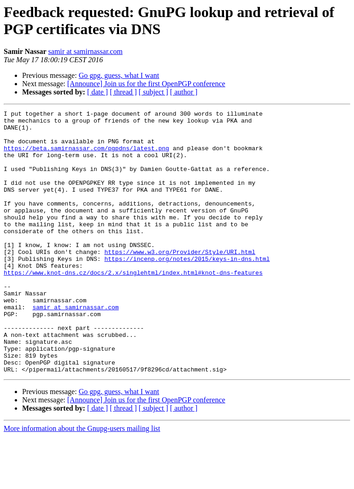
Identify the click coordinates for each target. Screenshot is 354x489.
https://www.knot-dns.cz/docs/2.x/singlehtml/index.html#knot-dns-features (133, 305)
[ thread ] (123, 92)
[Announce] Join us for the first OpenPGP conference (146, 84)
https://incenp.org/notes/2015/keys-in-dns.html (187, 289)
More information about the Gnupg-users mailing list (82, 481)
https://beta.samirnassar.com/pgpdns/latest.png (86, 156)
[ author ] (184, 92)
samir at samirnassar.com (85, 51)
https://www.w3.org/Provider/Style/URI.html (179, 281)
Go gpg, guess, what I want (119, 75)
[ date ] (97, 92)
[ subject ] (153, 92)
